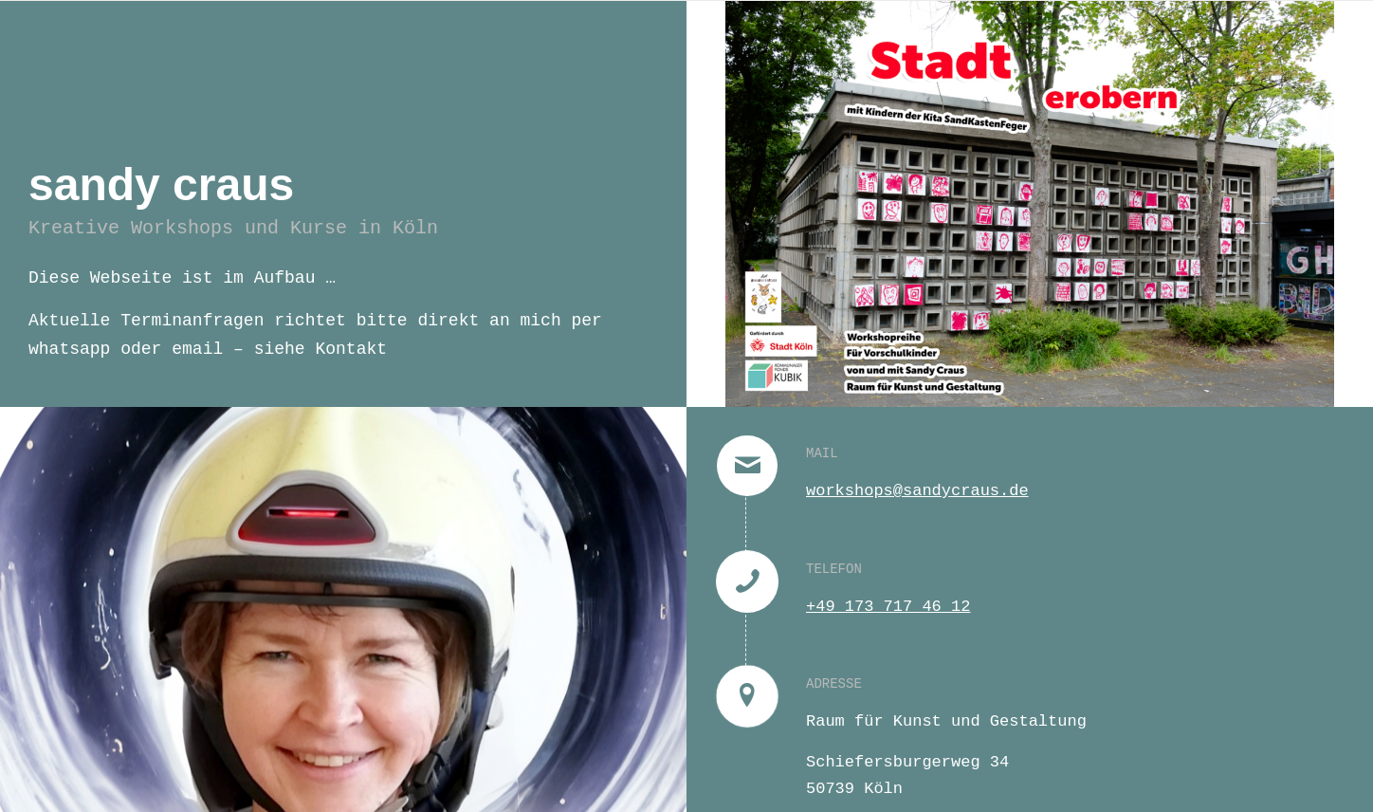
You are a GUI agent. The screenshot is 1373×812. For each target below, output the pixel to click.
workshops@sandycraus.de (917, 491)
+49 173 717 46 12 (888, 607)
